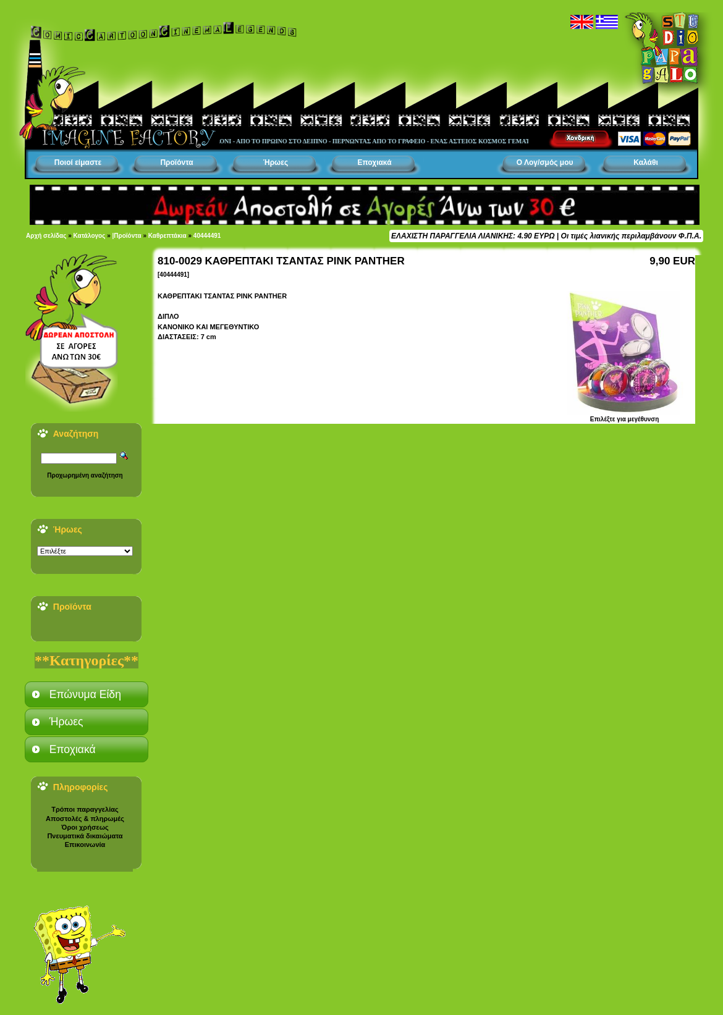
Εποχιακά (374, 162)
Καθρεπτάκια (167, 235)
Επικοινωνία (85, 844)
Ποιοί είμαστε (77, 162)
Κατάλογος (90, 235)
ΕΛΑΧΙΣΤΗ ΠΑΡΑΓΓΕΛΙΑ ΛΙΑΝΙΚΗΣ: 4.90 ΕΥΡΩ (472, 236)
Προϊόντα (176, 162)
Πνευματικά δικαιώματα (84, 836)
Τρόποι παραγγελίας (84, 809)
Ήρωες (275, 162)
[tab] (86, 694)
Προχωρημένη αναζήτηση (84, 475)
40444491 (207, 235)
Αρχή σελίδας (46, 235)
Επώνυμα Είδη (85, 694)
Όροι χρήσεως (84, 827)
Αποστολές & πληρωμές (85, 818)
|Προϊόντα (127, 235)
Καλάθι (645, 162)
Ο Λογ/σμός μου (545, 162)
